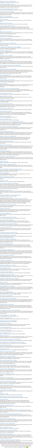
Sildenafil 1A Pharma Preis (6, 405)
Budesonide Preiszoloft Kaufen (7, 418)
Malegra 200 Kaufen (5, 208)
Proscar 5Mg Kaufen (5, 75)
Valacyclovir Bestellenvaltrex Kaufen (9, 9)
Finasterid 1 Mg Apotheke (6, 244)
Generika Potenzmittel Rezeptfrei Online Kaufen (12, 342)
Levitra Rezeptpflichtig (5, 327)
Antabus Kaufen (4, 161)
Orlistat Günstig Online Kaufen (8, 351)
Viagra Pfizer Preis (4, 348)
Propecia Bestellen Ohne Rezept (8, 315)
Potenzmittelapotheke (5, 116)
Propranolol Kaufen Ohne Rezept (8, 365)
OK (27, 447)
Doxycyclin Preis (4, 180)
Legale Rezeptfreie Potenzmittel (8, 235)
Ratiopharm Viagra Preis (6, 31)
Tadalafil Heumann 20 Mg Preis (8, 43)
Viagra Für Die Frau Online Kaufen (8, 320)
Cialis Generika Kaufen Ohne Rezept (9, 183)
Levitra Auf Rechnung (5, 213)
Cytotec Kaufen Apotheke (6, 60)
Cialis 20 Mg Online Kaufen (7, 385)
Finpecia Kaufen (4, 399)
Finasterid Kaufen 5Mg (5, 227)
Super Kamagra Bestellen (6, 295)
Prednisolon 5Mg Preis (5, 323)
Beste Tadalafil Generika (6, 427)
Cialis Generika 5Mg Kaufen (7, 249)
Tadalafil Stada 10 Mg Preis (7, 304)
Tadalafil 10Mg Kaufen (5, 50)
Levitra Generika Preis (5, 119)
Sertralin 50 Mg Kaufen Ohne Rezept (9, 278)
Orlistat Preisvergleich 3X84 (7, 4)
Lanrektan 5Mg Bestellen (6, 292)
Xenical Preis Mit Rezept (6, 197)
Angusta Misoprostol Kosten (7, 176)
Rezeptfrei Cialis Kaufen (6, 190)
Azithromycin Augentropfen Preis (8, 164)
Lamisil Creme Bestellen (6, 16)
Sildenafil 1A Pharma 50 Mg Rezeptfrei (9, 88)
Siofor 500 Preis (4, 19)
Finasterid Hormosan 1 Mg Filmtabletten (10, 310)
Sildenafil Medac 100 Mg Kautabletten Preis (11, 169)
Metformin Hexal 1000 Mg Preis (8, 136)
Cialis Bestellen (4, 83)
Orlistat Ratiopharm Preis (6, 141)
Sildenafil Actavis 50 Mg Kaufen (8, 1)
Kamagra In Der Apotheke (6, 55)
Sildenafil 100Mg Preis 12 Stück (8, 265)
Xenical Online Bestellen (6, 38)
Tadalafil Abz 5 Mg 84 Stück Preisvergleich (10, 47)
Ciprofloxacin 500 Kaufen (6, 272)
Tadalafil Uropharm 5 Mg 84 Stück (8, 232)
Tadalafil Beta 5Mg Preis (6, 35)
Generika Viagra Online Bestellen (8, 298)
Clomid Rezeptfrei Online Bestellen (8, 223)
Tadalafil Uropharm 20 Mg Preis (8, 239)
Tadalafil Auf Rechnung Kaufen (8, 390)
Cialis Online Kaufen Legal (6, 377)
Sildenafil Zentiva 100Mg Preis (7, 423)
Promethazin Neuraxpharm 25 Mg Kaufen (10, 339)
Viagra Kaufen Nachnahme (7, 131)
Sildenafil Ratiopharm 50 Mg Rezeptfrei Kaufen (12, 121)
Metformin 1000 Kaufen (6, 409)
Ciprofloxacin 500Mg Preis (6, 108)
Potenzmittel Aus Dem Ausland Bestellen (10, 65)
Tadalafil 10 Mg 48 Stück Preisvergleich (10, 439)
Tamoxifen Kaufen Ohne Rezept (8, 204)
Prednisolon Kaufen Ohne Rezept (8, 360)
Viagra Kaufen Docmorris (6, 23)
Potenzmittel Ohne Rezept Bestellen (9, 126)
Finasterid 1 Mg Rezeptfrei (6, 100)
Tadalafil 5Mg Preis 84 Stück (7, 286)
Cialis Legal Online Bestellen (7, 255)
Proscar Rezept (3, 282)
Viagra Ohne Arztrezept (6, 96)
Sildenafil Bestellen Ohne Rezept (8, 69)
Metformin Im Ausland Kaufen (7, 356)
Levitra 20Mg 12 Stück (5, 332)
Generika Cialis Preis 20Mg (6, 11)
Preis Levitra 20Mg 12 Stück (7, 373)
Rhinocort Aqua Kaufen (6, 145)
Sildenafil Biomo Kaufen (6, 111)
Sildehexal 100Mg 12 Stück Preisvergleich (10, 195)
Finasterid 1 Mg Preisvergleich (7, 156)
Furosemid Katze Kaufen (6, 93)
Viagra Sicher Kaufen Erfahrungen (8, 430)
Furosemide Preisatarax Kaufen (8, 217)
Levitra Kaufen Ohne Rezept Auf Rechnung (10, 414)
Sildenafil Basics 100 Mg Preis (7, 80)
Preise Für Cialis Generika (6, 103)
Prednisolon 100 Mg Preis (6, 434)
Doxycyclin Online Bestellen (7, 220)
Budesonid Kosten (4, 335)
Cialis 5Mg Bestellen (5, 268)
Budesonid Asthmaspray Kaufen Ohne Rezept (11, 396)
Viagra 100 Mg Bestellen (6, 318)
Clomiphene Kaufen (5, 150)
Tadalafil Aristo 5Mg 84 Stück (7, 369)
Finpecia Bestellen (4, 173)
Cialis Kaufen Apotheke (6, 345)
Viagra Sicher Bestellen (6, 330)
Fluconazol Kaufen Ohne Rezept (8, 381)
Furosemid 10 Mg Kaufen (6, 260)
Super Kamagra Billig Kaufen (7, 26)
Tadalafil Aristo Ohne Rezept (7, 274)
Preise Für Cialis (4, 393)
